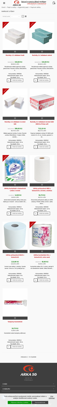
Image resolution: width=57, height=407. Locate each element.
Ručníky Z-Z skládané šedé (15, 55)
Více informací (52, 397)
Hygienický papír (23, 7)
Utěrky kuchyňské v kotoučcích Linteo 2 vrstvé (15, 189)
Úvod (3, 7)
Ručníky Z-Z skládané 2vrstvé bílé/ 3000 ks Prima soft (42, 123)
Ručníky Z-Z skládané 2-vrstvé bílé (15, 123)
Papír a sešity (11, 7)
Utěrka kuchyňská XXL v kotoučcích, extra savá (42, 256)
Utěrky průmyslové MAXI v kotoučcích (15, 256)
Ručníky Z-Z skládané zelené (42, 55)
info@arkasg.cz (28, 380)
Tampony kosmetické (15, 322)
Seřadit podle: (6, 16)
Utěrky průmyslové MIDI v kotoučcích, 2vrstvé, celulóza (42, 189)
